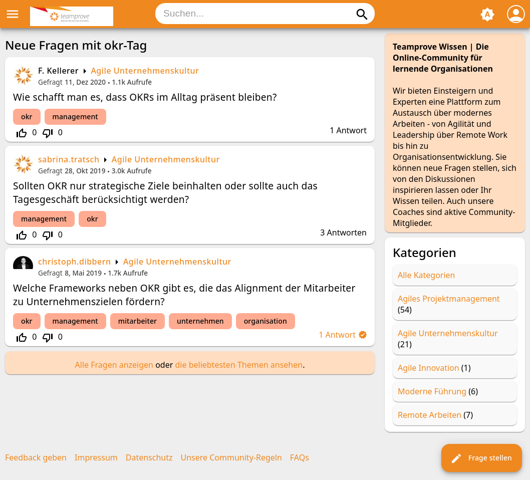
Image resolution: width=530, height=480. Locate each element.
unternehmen (200, 321)
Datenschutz (149, 457)
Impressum (96, 457)
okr (27, 116)
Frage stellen (481, 458)
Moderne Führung (432, 391)
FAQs (299, 457)
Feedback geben (36, 457)
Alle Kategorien (426, 275)
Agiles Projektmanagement (449, 298)
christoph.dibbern (74, 261)
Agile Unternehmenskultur (145, 70)
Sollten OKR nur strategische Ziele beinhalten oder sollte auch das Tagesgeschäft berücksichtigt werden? (165, 192)
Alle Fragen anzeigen (114, 364)
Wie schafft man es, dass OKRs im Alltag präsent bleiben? (145, 97)
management (75, 116)
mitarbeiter (137, 321)
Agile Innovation (428, 367)
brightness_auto (487, 14)
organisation (265, 321)
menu (12, 14)
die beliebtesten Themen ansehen (239, 364)
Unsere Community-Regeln (231, 457)
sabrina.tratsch (69, 159)
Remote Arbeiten (429, 414)
